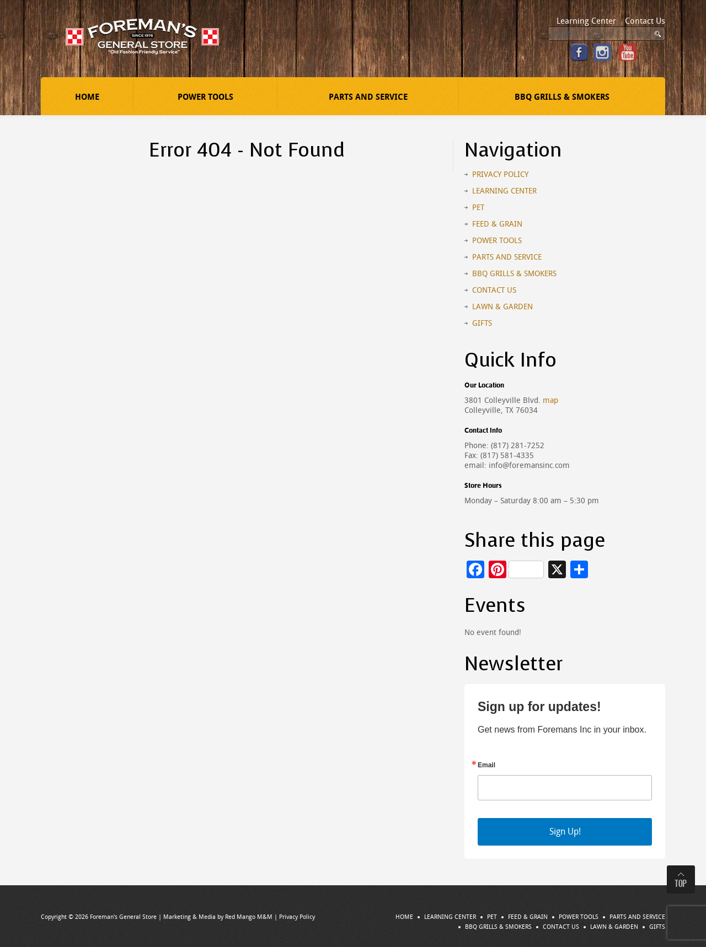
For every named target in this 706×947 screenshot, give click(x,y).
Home (87, 97)
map (550, 400)
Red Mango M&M (248, 917)
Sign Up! (565, 831)
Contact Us (645, 21)
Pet (478, 207)
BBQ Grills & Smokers (562, 97)
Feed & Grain (497, 224)
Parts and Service (368, 97)
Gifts (482, 323)
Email (486, 765)
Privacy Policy (500, 174)
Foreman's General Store (123, 917)
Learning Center (586, 21)
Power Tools (205, 97)
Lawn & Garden (502, 306)
